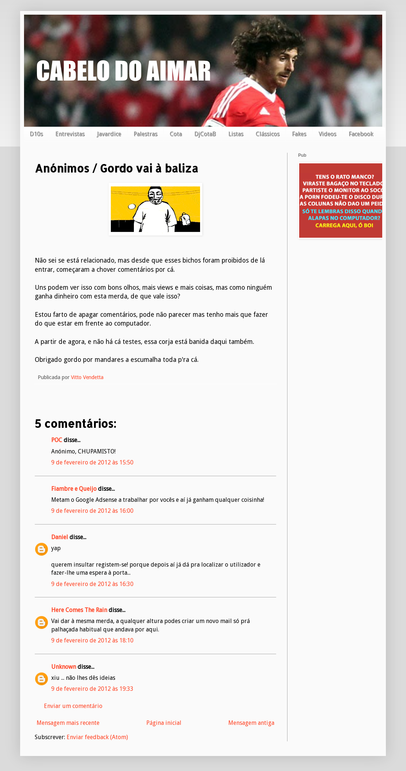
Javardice (109, 133)
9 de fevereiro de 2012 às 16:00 (92, 510)
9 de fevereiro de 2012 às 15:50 (92, 462)
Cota (176, 133)
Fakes (299, 133)
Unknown (63, 666)
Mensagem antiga (251, 722)
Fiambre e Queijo (74, 488)
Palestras (145, 133)
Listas (235, 133)
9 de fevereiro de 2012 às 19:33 (92, 688)
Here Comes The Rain (79, 610)
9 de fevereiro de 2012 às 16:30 (92, 584)
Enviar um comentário (73, 706)
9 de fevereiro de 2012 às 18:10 (92, 640)
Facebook (361, 133)
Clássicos (267, 133)
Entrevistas (69, 133)
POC (56, 440)
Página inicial (163, 722)
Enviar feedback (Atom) (97, 737)
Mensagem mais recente (68, 722)
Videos (327, 133)
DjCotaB (205, 133)
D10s (36, 133)
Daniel (59, 537)
